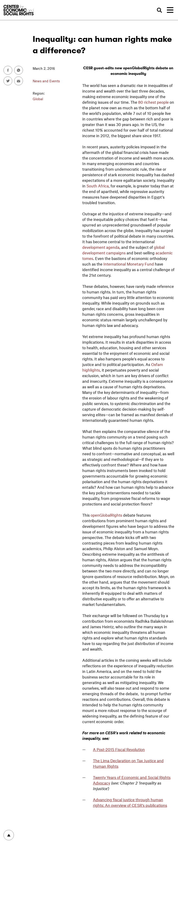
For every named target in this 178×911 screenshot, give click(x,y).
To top (8, 835)
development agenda (100, 247)
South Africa (97, 185)
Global (38, 99)
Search (159, 10)
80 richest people (153, 102)
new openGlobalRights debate (141, 68)
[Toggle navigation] (170, 10)
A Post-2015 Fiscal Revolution (119, 749)
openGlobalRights (106, 515)
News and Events (46, 81)
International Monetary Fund (128, 264)
